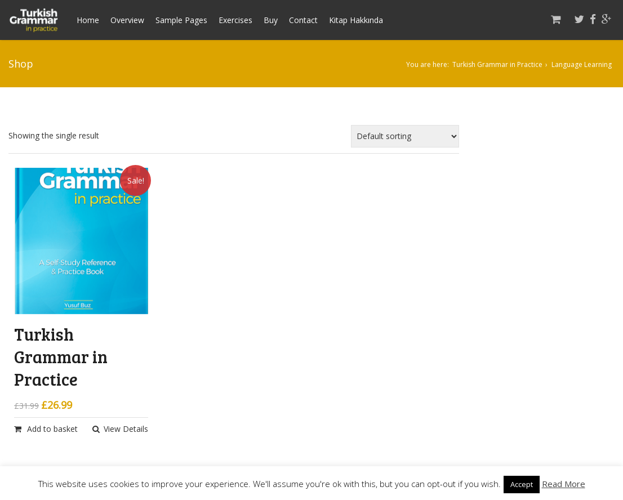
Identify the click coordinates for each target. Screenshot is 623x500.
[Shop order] (405, 136)
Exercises (235, 20)
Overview (127, 20)
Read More (563, 483)
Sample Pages (181, 20)
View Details (126, 428)
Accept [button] (521, 484)
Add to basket (52, 428)
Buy (271, 20)
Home (88, 20)
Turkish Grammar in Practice (497, 64)
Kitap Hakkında (356, 20)
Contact (303, 20)
